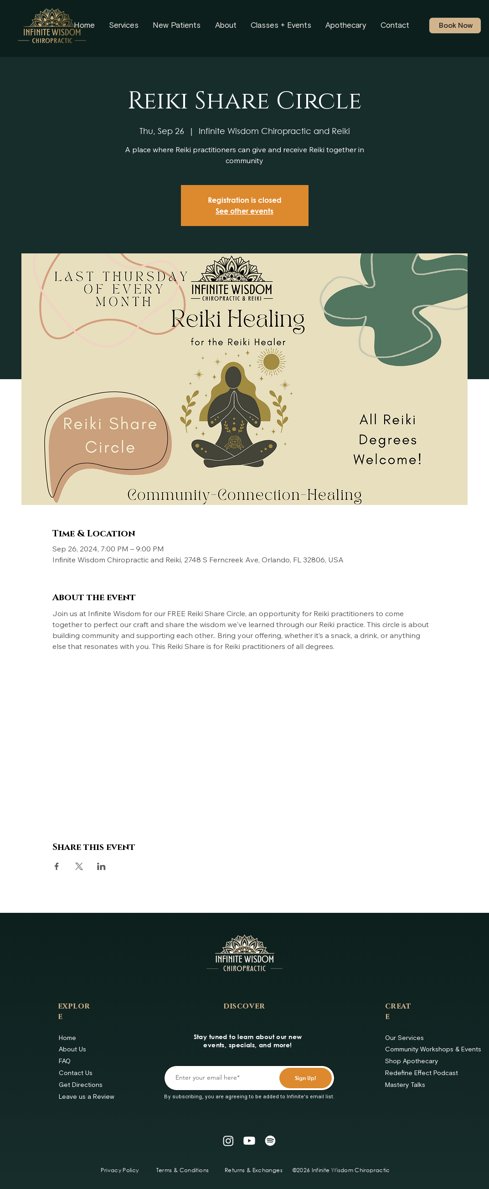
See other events (244, 210)
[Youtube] (249, 1141)
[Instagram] (228, 1141)
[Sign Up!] (305, 1078)
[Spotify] (270, 1141)
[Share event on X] (79, 866)
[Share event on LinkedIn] (101, 866)
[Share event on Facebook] (56, 866)
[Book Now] (455, 25)
